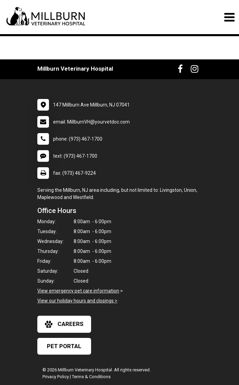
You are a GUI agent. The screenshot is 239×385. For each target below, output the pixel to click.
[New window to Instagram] (194, 70)
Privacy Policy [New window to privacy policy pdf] (55, 376)
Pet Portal (64, 346)
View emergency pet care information (78, 291)
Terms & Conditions (91, 376)
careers (64, 324)
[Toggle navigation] (229, 17)
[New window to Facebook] (180, 70)
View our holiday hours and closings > (77, 300)
